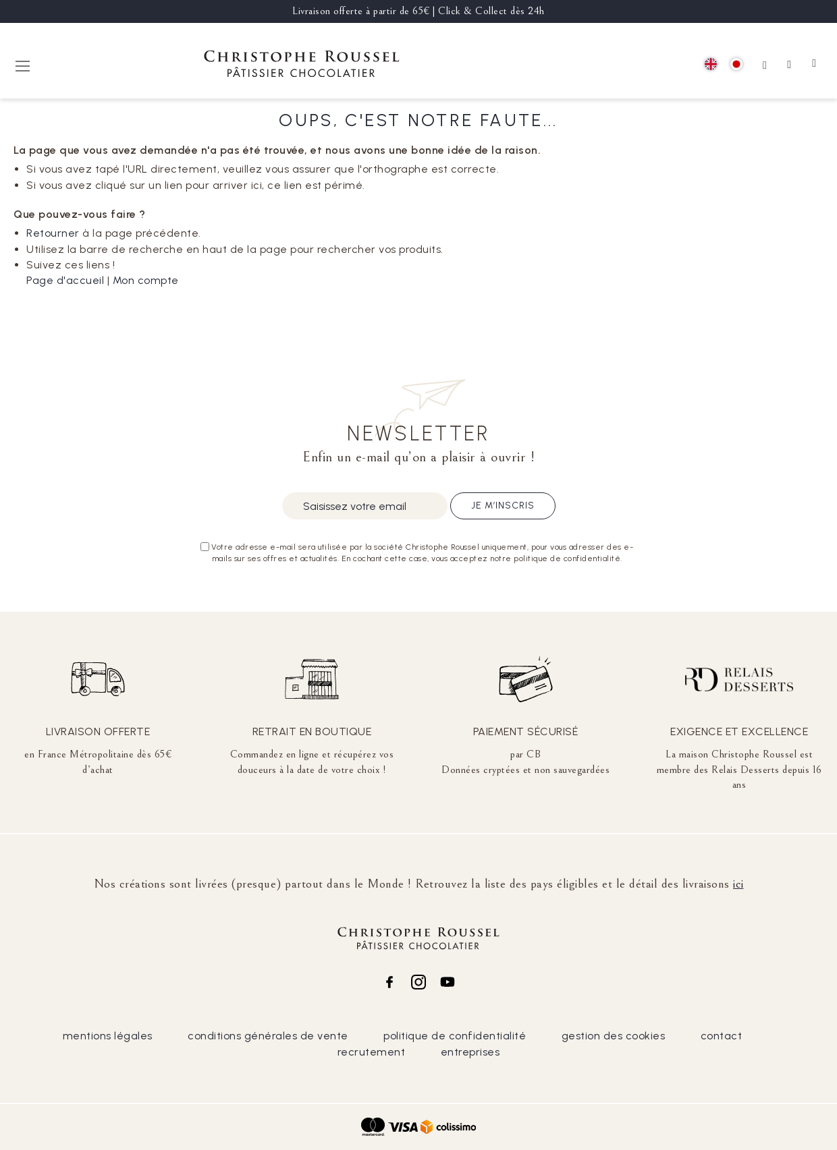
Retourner (53, 233)
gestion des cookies (614, 1035)
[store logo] (302, 66)
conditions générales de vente (268, 1035)
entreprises (470, 1051)
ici (738, 883)
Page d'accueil (65, 280)
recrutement (372, 1051)
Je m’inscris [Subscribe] (503, 505)
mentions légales (108, 1035)
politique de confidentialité (454, 1035)
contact (721, 1035)
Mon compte (146, 280)
